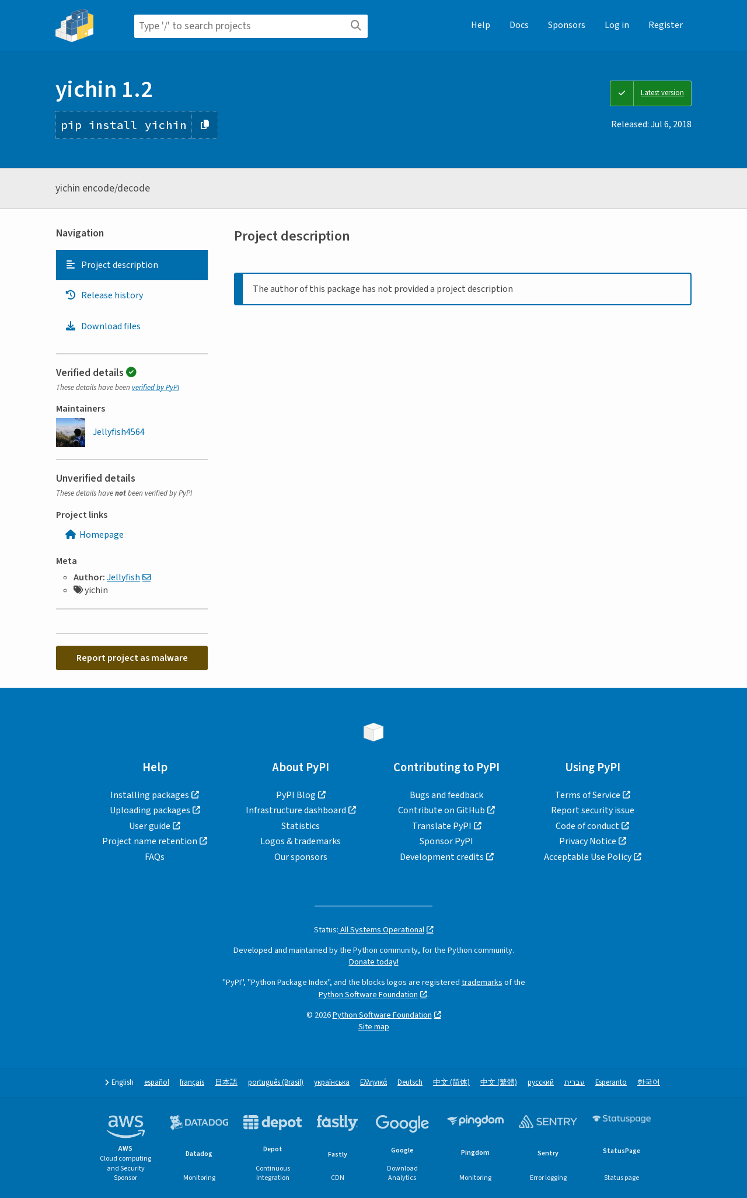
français (192, 1083)
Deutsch (410, 1083)
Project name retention (149, 841)
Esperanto (611, 1083)
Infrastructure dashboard (296, 810)
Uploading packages (150, 810)
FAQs (155, 857)
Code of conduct (587, 826)
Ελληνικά (373, 1083)
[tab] (132, 265)
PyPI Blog (296, 795)
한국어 (648, 1083)
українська (332, 1083)
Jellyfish (123, 577)
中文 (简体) (451, 1083)
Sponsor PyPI (446, 841)
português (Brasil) (275, 1083)
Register (665, 25)
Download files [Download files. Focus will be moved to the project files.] (103, 326)
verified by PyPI (155, 387)
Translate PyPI (442, 826)
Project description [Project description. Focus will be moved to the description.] (111, 265)
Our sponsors (300, 857)
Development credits (442, 857)
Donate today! (374, 962)
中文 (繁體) (498, 1083)
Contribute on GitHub (441, 810)
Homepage (94, 534)
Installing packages (149, 795)
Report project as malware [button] (132, 658)
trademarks (482, 982)
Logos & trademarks (300, 841)
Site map (373, 1027)
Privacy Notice (587, 841)
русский (541, 1083)
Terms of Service (587, 795)
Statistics (300, 826)
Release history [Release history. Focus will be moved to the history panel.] (104, 295)
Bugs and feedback (446, 795)
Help (480, 25)
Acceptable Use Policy (587, 857)
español (156, 1083)
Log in (617, 25)
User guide (149, 826)
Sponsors (566, 25)
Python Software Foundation (368, 994)
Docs (519, 25)
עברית (574, 1083)
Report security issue (592, 810)
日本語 (226, 1083)
